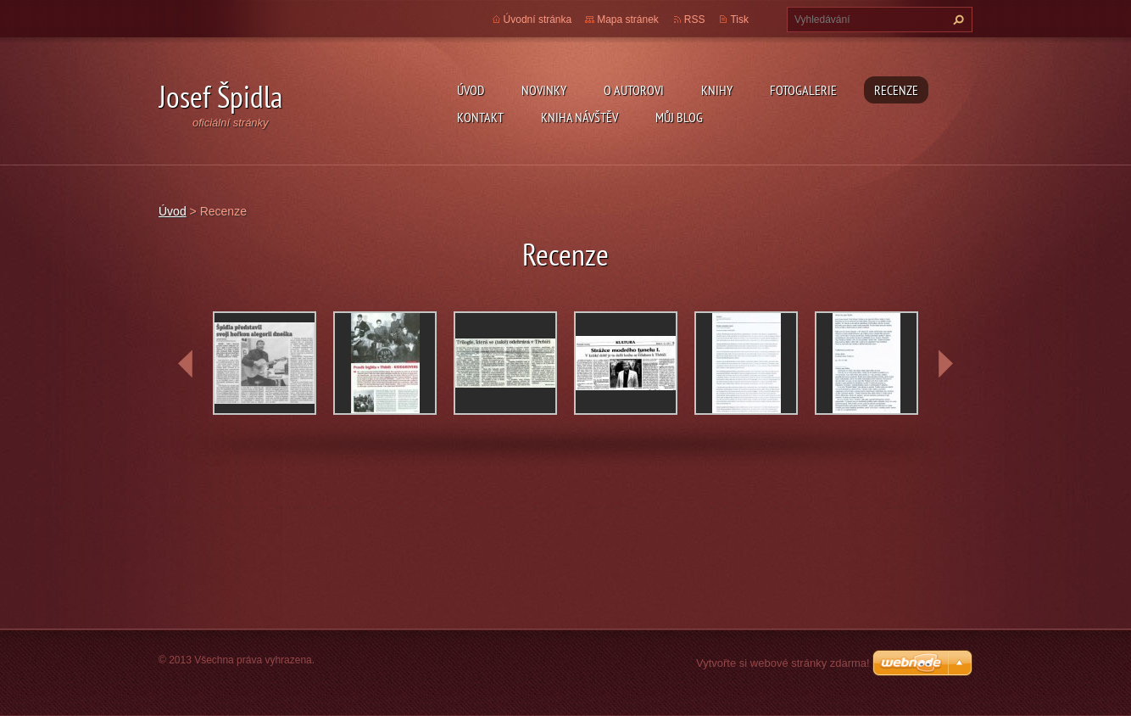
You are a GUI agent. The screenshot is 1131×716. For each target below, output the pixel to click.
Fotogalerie (803, 89)
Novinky (543, 89)
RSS (694, 19)
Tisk (739, 19)
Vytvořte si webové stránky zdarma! (783, 663)
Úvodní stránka (538, 19)
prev (185, 364)
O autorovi (634, 89)
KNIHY (717, 89)
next (945, 364)
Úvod (470, 89)
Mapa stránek (628, 19)
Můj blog (679, 117)
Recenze (896, 89)
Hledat (956, 19)
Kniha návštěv (579, 117)
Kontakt (480, 117)
